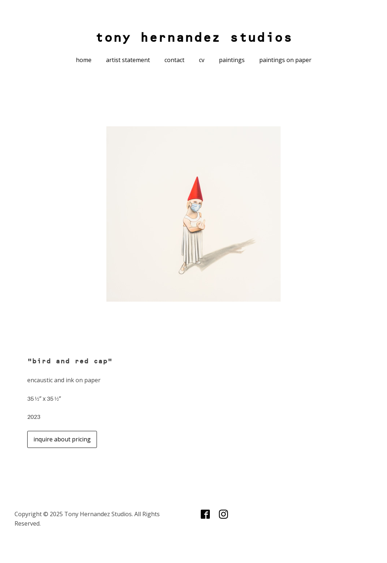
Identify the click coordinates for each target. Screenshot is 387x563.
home (83, 60)
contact (174, 60)
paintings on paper (285, 60)
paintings (232, 60)
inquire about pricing (62, 439)
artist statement (128, 60)
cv (201, 60)
